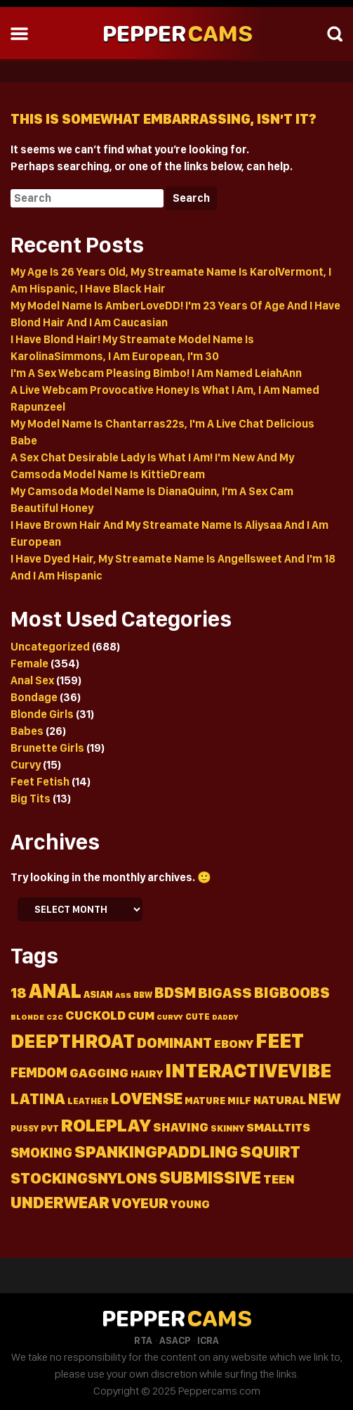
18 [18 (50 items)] (19, 993)
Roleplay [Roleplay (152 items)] (106, 1125)
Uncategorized (50, 646)
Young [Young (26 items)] (190, 1204)
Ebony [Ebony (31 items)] (233, 1044)
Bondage (34, 697)
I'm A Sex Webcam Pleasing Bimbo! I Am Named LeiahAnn (156, 373)
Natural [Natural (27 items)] (279, 1100)
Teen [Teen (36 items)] (279, 1179)
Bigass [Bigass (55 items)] (225, 992)
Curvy (26, 764)
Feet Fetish (40, 781)
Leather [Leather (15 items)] (88, 1101)
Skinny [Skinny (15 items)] (227, 1128)
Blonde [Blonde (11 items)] (27, 1017)
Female (29, 663)
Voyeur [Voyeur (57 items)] (140, 1203)
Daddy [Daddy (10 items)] (225, 1017)
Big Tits (31, 798)
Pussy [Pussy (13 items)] (25, 1128)
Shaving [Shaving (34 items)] (180, 1127)
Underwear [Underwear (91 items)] (60, 1202)
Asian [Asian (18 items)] (98, 994)
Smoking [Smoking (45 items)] (41, 1153)
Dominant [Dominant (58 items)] (174, 1042)
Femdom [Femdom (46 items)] (39, 1072)
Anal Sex (32, 680)
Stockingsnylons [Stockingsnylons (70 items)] (84, 1178)
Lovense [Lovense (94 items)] (146, 1098)
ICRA (208, 1340)
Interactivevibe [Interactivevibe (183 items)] (248, 1070)
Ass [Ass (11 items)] (123, 995)
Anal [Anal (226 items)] (55, 990)
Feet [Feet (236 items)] (279, 1040)
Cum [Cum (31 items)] (141, 1015)
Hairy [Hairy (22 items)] (147, 1074)
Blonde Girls (42, 714)
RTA (143, 1340)
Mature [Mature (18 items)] (205, 1100)
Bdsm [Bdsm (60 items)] (175, 992)
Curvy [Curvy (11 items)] (169, 1017)
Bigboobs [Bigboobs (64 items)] (292, 992)
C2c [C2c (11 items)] (54, 1017)
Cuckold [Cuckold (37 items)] (95, 1015)
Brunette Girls (47, 748)
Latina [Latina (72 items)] (38, 1098)
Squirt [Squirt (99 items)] (270, 1151)
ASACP (174, 1340)
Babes (27, 731)
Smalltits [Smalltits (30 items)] (278, 1127)
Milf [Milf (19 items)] (239, 1100)
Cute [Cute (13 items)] (197, 1016)
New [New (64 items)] (324, 1099)
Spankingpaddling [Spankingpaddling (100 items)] (156, 1151)
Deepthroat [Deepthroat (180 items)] (73, 1041)
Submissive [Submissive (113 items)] (210, 1177)
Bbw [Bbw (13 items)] (142, 994)
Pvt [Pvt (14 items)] (50, 1128)
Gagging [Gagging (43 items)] (98, 1073)
